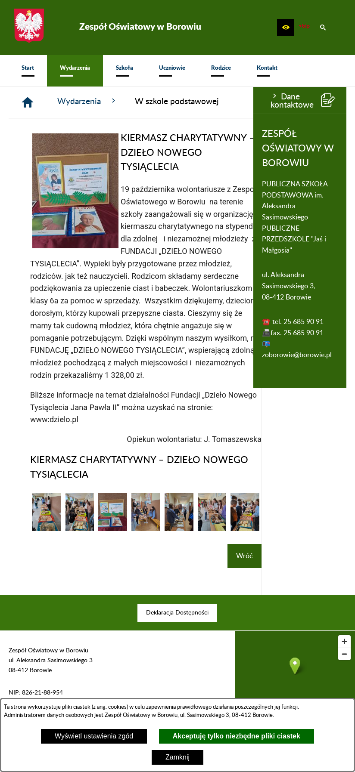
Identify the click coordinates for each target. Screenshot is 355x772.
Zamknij (177, 757)
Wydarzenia (172, 101)
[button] (285, 27)
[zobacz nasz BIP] (304, 27)
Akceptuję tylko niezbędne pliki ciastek (236, 736)
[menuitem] (28, 70)
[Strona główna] (112, 102)
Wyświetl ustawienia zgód (94, 736)
